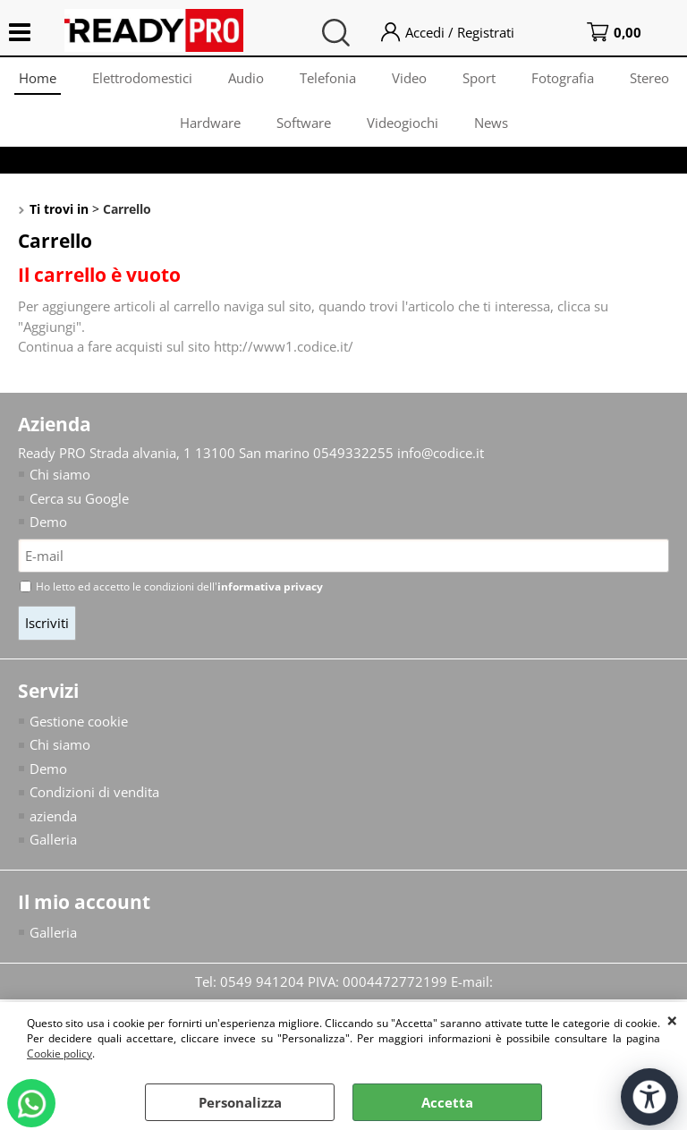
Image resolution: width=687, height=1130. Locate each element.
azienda (53, 816)
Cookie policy (59, 1053)
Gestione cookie (79, 721)
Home (37, 78)
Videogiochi (402, 123)
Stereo (649, 78)
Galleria (53, 839)
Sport (479, 78)
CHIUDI (672, 1020)
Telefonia (328, 78)
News (491, 123)
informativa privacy (270, 586)
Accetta (447, 1102)
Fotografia (562, 78)
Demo (48, 522)
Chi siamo (60, 474)
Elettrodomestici (142, 78)
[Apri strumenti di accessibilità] (649, 1097)
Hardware (210, 123)
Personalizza (240, 1102)
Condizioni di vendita (94, 792)
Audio (246, 78)
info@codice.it (440, 453)
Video (409, 78)
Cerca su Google (79, 498)
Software (303, 123)
